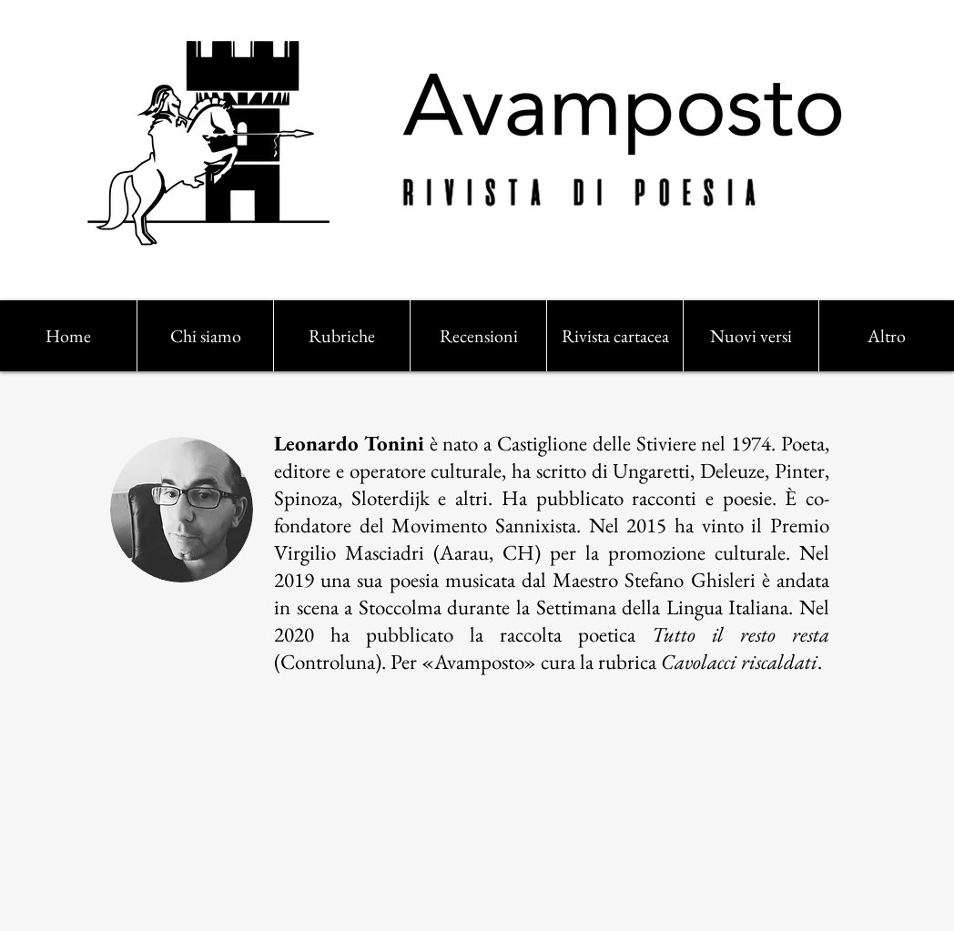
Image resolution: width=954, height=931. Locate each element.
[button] (341, 335)
